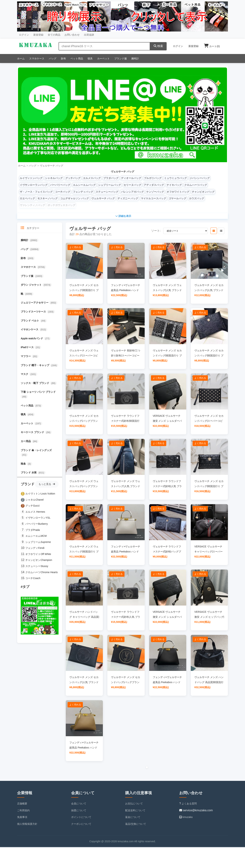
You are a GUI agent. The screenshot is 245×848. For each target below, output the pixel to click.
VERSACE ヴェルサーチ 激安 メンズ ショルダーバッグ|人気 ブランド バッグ (167, 421)
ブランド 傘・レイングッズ (36, 451)
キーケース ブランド (33, 433)
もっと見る (47, 484)
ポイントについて (81, 818)
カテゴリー (30, 228)
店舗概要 (22, 804)
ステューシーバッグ (107, 191)
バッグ (52, 58)
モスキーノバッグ (47, 198)
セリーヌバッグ (132, 184)
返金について (132, 818)
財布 (63, 58)
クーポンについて (81, 825)
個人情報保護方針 (27, 825)
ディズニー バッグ (127, 198)
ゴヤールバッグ (177, 198)
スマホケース (36, 58)
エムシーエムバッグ (84, 184)
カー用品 (26, 442)
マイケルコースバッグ (153, 198)
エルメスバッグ (92, 178)
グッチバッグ (73, 178)
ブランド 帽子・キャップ (35, 366)
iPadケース (27, 348)
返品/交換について (135, 825)
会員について (78, 804)
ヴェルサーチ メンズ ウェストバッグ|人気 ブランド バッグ (167, 291)
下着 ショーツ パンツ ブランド (38, 393)
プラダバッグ (111, 178)
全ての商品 (54, 34)
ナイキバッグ (174, 184)
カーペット (103, 58)
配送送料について (135, 811)
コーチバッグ (62, 191)
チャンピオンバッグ (203, 191)
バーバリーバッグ (60, 184)
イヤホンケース (30, 330)
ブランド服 (120, 58)
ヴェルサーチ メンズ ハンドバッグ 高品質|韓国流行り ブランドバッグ (209, 683)
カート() (212, 46)
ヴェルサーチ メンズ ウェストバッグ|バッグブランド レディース (84, 487)
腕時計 (135, 58)
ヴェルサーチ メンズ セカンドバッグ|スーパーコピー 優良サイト (209, 421)
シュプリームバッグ (109, 184)
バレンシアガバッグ (132, 191)
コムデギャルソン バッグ (74, 198)
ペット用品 (76, 58)
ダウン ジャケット (31, 285)
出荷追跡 (89, 34)
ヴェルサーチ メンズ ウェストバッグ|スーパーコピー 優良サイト (84, 356)
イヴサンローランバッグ (34, 184)
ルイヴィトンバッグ (31, 178)
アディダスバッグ (154, 184)
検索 (158, 46)
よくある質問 (188, 804)
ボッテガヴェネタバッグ (61, 205)
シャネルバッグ (54, 178)
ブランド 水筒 (29, 473)
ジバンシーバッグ (200, 178)
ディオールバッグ (131, 178)
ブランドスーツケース (34, 312)
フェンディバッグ (83, 191)
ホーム (21, 58)
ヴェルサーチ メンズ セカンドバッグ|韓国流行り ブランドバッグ (84, 291)
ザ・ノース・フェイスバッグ (36, 191)
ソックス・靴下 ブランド (35, 384)
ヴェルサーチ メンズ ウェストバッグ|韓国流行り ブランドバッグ (84, 552)
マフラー (26, 357)
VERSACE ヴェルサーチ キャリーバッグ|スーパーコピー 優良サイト (208, 552)
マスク (25, 375)
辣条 (23, 464)
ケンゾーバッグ (155, 191)
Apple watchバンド (32, 339)
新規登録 (38, 34)
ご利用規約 (23, 811)
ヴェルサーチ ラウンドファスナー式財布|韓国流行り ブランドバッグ (125, 421)
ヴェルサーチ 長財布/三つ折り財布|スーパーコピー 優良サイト (125, 356)
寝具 (90, 58)
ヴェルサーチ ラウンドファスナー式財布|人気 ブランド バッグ (167, 487)
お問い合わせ (72, 34)
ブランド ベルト (30, 321)
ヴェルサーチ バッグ (51, 165)
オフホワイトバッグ (178, 191)
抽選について (78, 811)
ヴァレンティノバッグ (32, 205)
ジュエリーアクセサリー (35, 303)
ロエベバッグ (27, 198)
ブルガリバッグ (153, 178)
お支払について (134, 804)
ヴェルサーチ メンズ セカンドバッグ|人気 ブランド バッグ (209, 291)
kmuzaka (186, 818)
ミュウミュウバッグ (175, 178)
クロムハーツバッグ (195, 184)
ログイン (24, 34)
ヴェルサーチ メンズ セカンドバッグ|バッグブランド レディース (84, 421)
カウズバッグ (196, 198)
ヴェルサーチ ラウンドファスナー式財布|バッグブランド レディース (167, 552)
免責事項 (22, 818)
